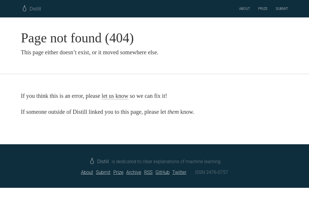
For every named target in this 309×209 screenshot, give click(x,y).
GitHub (162, 172)
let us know (115, 96)
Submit (282, 9)
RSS (148, 172)
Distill (99, 161)
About (244, 9)
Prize (263, 9)
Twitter (179, 172)
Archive (133, 172)
